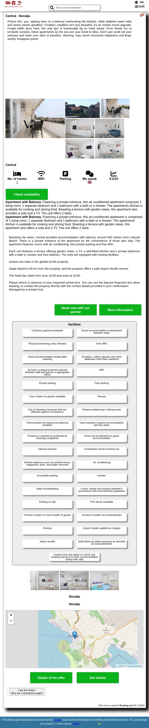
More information (120, 310)
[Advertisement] (74, 70)
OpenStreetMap (134, 666)
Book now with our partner (75, 309)
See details (98, 677)
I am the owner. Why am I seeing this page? (27, 692)
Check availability (27, 194)
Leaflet (120, 666)
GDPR (76, 723)
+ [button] (11, 615)
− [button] (11, 621)
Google (58, 720)
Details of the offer (51, 677)
